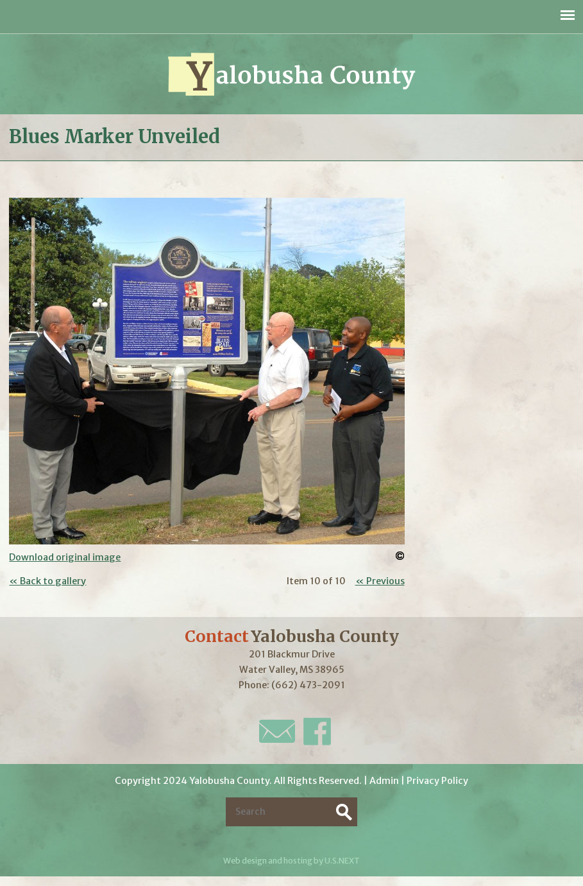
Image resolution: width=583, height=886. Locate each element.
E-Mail (277, 731)
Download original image (65, 557)
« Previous (380, 581)
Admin (384, 780)
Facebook (317, 731)
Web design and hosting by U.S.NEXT (291, 860)
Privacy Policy (437, 780)
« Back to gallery (47, 581)
